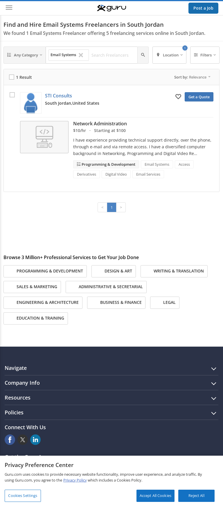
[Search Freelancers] (113, 55)
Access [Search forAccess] (184, 164)
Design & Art (113, 271)
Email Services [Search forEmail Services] (148, 174)
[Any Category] (24, 55)
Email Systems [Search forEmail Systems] (157, 164)
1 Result (24, 77)
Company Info (22, 382)
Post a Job (203, 8)
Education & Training (35, 318)
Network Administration (100, 123)
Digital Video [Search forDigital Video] (116, 174)
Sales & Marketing (32, 287)
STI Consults (58, 95)
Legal (165, 303)
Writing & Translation (174, 271)
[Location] (169, 55)
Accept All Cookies (155, 495)
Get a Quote (199, 96)
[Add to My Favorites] (178, 96)
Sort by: (192, 77)
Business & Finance (116, 303)
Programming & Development (108, 164)
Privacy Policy (75, 480)
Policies (14, 412)
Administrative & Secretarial (106, 287)
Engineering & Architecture (43, 303)
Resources (17, 397)
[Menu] (9, 8)
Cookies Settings (22, 495)
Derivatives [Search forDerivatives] (86, 174)
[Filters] (205, 55)
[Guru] (111, 8)
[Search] (143, 55)
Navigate (16, 367)
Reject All (196, 495)
